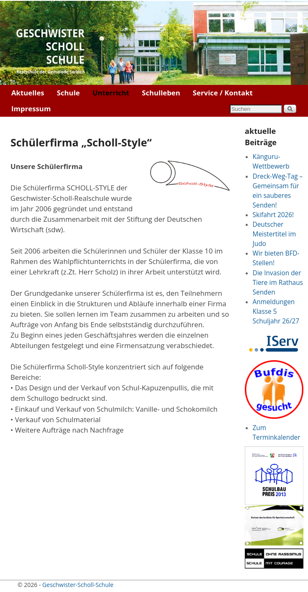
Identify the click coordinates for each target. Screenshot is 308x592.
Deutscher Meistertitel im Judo (274, 234)
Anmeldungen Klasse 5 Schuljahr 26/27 (276, 311)
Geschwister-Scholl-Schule (77, 585)
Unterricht (110, 92)
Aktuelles (27, 92)
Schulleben (161, 92)
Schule (68, 92)
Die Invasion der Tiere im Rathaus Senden (278, 283)
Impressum (31, 108)
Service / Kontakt (223, 92)
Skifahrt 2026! (273, 214)
